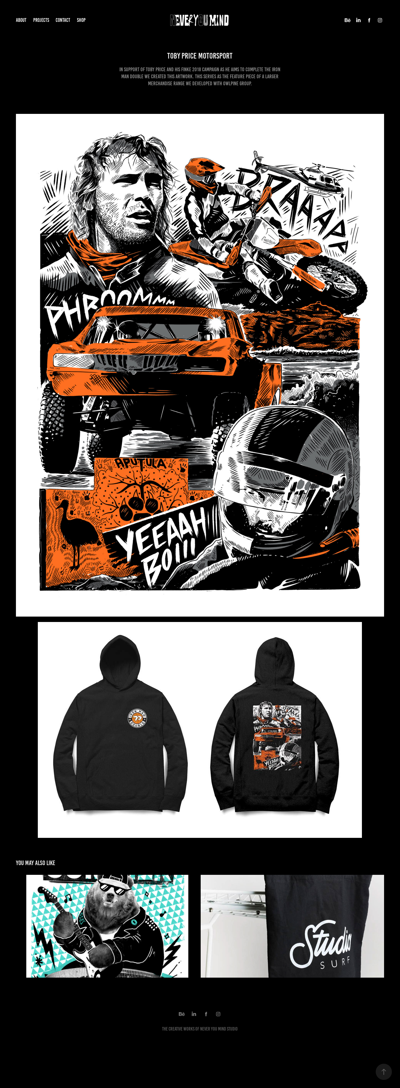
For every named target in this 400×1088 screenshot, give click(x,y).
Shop (81, 20)
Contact (63, 20)
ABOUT (21, 20)
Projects (41, 20)
